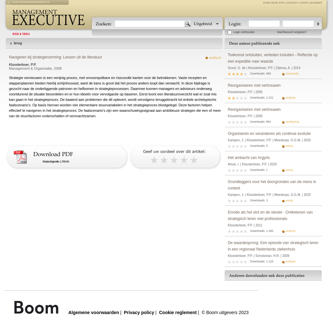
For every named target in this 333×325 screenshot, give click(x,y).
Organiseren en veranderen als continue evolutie (269, 133)
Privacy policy (139, 312)
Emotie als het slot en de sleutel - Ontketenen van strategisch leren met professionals (270, 215)
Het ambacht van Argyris (249, 157)
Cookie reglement (178, 312)
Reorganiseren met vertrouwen (254, 85)
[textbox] (150, 23)
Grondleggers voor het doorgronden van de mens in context (272, 185)
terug (18, 43)
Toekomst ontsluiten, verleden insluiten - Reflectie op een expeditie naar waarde (273, 58)
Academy (316, 2)
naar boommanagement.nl (31, 2)
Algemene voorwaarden (93, 312)
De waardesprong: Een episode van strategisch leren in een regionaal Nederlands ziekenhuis (273, 246)
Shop (304, 2)
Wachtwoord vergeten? (292, 32)
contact (292, 2)
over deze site (273, 2)
